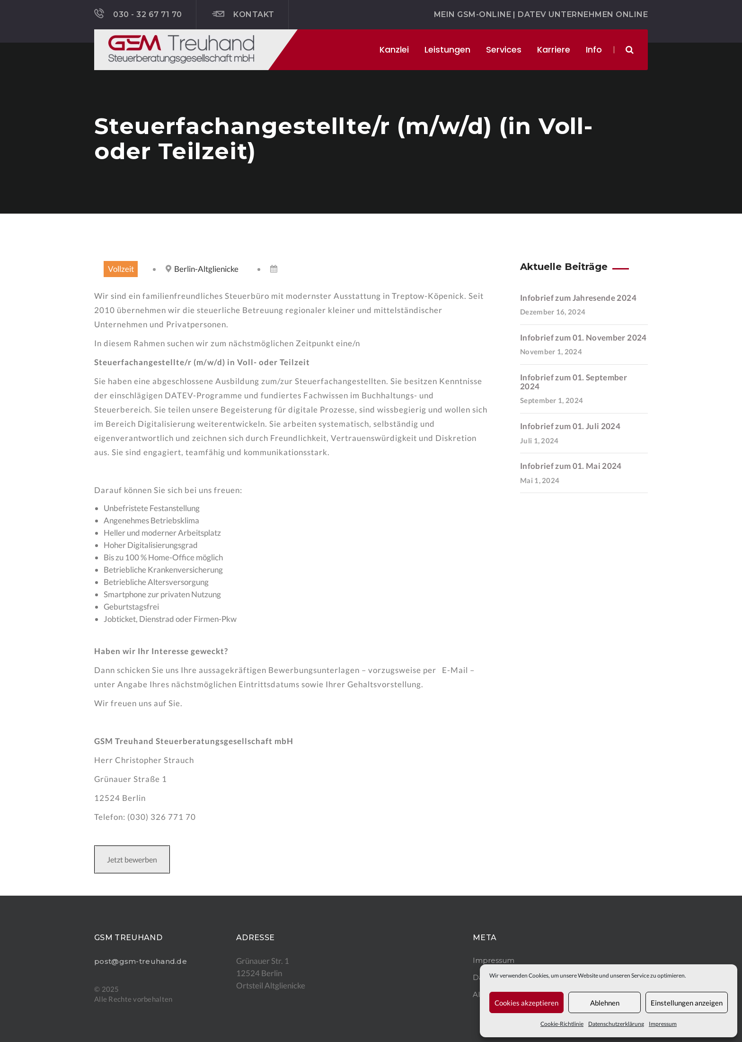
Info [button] (594, 49)
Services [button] (503, 49)
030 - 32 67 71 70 (138, 13)
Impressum (663, 1023)
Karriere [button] (553, 49)
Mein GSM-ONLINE (472, 14)
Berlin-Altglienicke (206, 269)
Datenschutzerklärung (616, 1023)
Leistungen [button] (447, 49)
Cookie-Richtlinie (561, 1023)
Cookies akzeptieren (526, 1002)
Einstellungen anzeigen (687, 1002)
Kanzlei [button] (394, 49)
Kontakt (243, 14)
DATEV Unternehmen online (583, 14)
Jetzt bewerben (132, 859)
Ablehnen (604, 1002)
